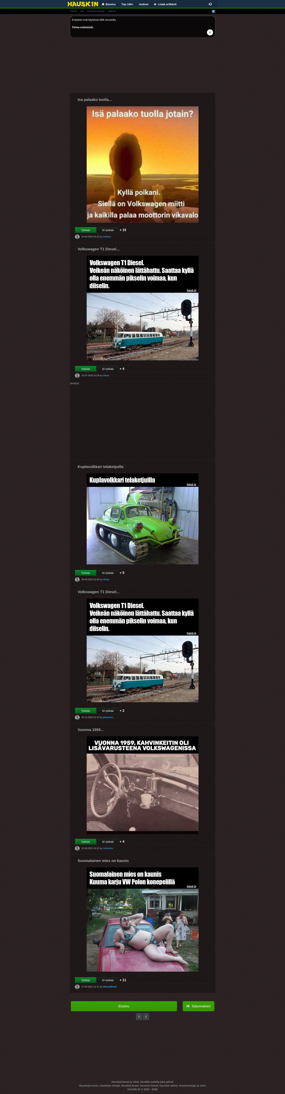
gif (82, 11)
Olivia (106, 375)
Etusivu (123, 1006)
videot (112, 11)
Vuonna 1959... (91, 730)
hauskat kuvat (96, 11)
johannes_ (108, 717)
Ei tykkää (108, 230)
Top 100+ (127, 4)
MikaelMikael (110, 986)
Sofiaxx (107, 236)
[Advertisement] (143, 67)
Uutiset (143, 4)
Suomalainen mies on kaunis (103, 861)
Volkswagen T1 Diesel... (98, 249)
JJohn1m (108, 848)
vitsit (73, 11)
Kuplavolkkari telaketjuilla (101, 467)
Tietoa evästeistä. (83, 27)
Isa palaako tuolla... (95, 100)
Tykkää (85, 230)
